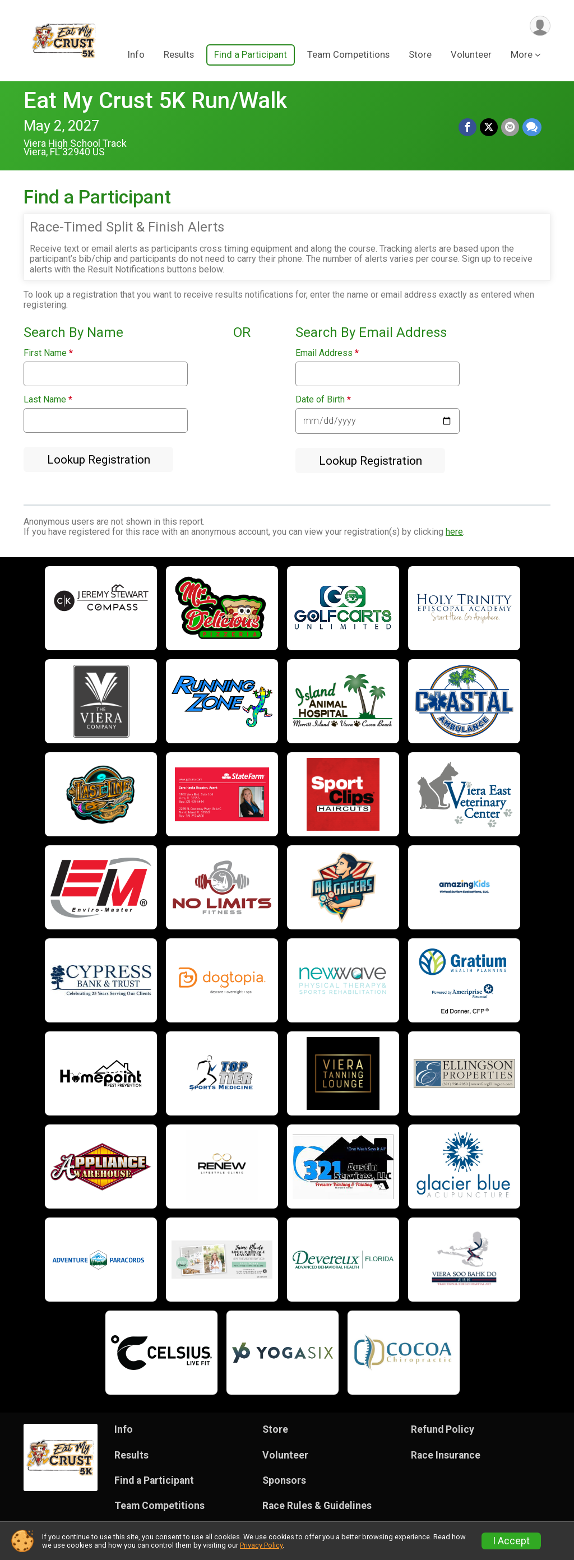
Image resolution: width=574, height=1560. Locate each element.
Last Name (48, 400)
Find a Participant (250, 55)
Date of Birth (323, 400)
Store (420, 55)
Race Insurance (445, 1455)
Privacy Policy (261, 1545)
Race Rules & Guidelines (317, 1505)
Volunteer (471, 55)
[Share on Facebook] (467, 127)
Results (179, 55)
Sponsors (284, 1480)
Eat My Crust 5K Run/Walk (155, 100)
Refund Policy (442, 1429)
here (454, 531)
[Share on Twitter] (489, 127)
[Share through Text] (531, 127)
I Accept (511, 1541)
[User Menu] (540, 26)
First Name (48, 353)
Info (136, 55)
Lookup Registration (98, 459)
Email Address (327, 353)
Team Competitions (348, 55)
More (522, 55)
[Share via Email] (510, 127)
